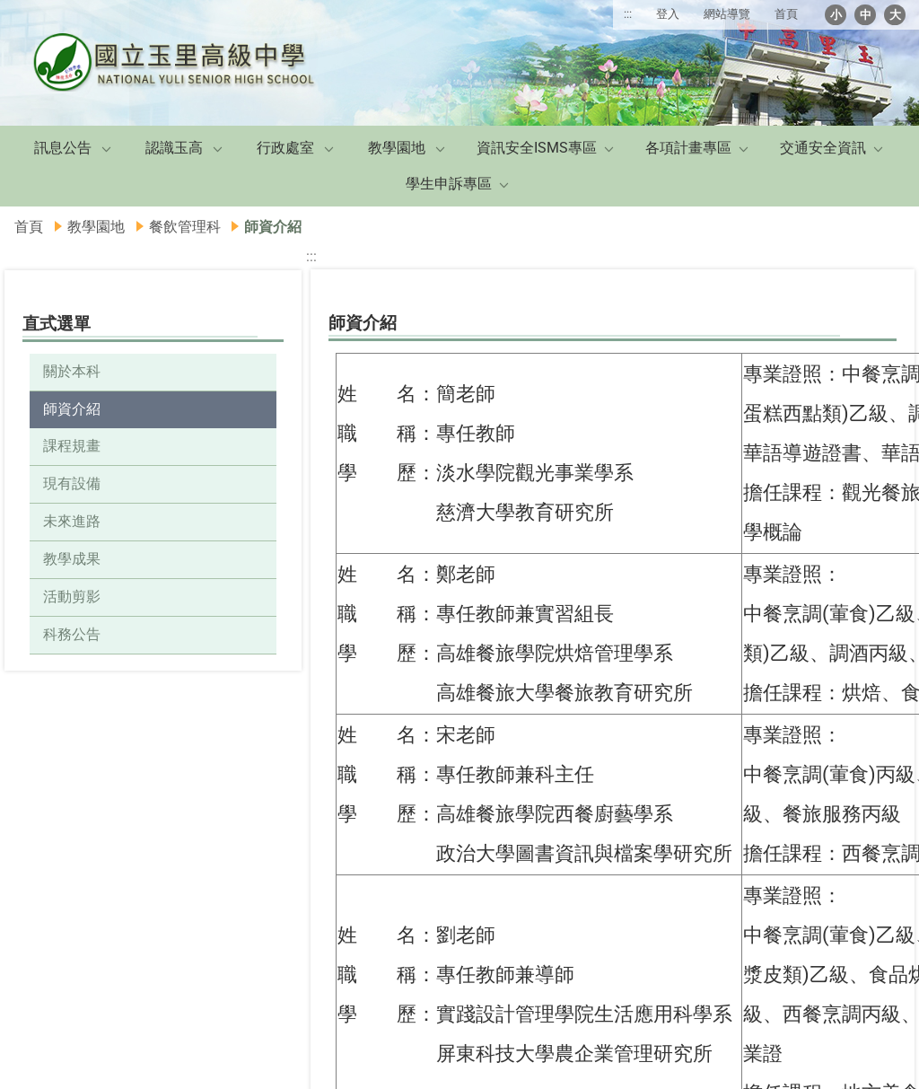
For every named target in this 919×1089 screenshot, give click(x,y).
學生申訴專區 (449, 183)
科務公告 (72, 634)
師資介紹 (72, 408)
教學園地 (396, 147)
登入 (667, 14)
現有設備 (72, 483)
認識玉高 (174, 147)
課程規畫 (72, 445)
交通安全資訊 (823, 147)
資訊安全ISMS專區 (537, 147)
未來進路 (72, 521)
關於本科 (72, 371)
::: (628, 14)
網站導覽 (727, 14)
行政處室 (285, 147)
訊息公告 (63, 147)
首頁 (786, 14)
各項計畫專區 (688, 147)
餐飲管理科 (185, 226)
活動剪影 (72, 596)
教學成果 (72, 558)
